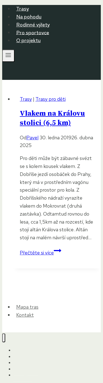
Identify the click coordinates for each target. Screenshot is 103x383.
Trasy (22, 9)
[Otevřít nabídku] (8, 56)
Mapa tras (27, 307)
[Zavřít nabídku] (3, 338)
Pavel (32, 137)
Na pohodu (28, 16)
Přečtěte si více (40, 252)
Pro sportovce (32, 32)
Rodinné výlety (33, 24)
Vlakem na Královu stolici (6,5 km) (52, 118)
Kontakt (25, 315)
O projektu (28, 40)
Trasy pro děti (50, 99)
